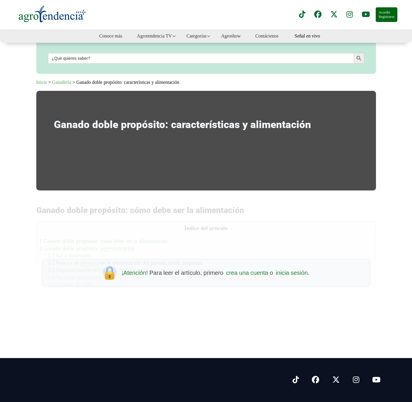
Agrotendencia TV (154, 35)
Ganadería (61, 82)
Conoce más (110, 35)
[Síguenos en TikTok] (302, 15)
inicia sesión (292, 273)
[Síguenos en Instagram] (356, 380)
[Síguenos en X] (334, 15)
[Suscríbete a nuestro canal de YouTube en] (366, 15)
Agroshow (231, 35)
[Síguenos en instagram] (349, 15)
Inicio (41, 82)
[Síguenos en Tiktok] (296, 380)
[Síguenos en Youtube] (376, 380)
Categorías (196, 35)
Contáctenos (266, 35)
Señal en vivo (307, 35)
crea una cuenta (247, 273)
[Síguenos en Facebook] (318, 15)
